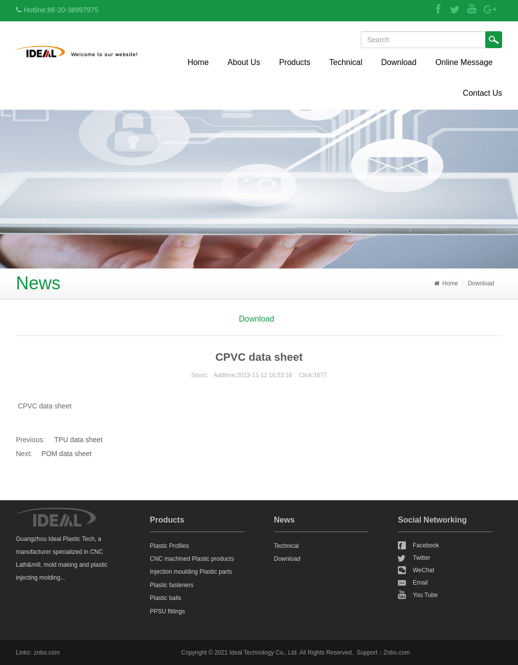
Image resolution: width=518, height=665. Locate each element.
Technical (346, 62)
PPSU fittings (167, 611)
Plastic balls (165, 598)
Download (398, 62)
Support (367, 652)
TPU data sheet (78, 440)
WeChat (423, 570)
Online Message (464, 62)
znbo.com (47, 652)
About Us (244, 62)
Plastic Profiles (169, 545)
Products (294, 62)
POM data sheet (67, 454)
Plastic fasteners (172, 585)
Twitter (421, 557)
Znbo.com (397, 652)
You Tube (425, 595)
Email (420, 582)
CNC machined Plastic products (192, 558)
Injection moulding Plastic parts (191, 571)
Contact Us (482, 93)
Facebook (426, 545)
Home (198, 62)
